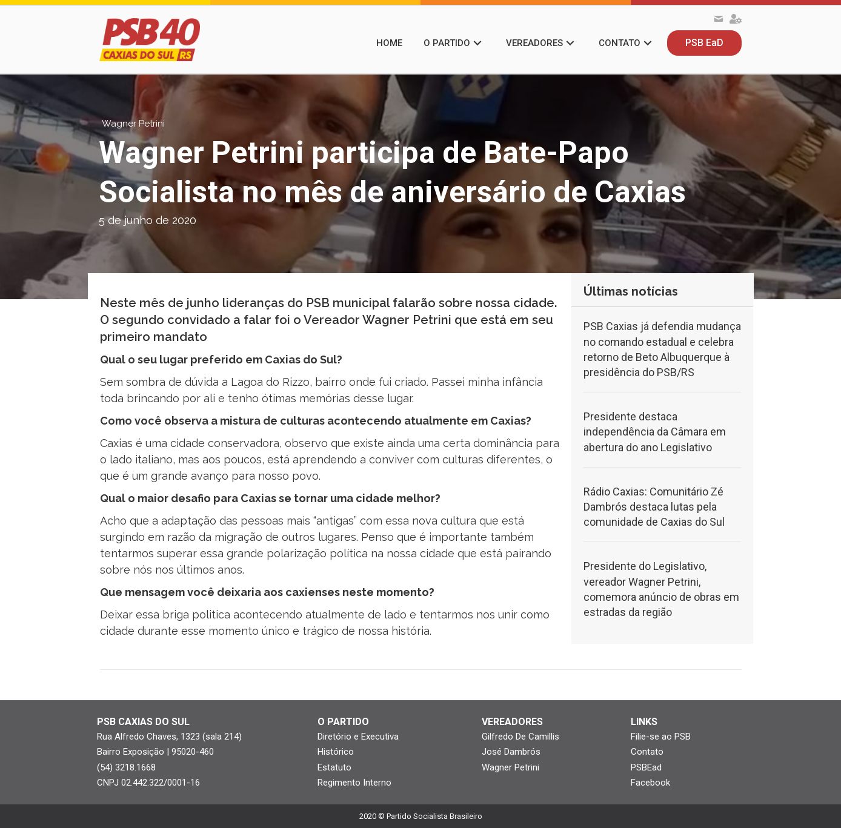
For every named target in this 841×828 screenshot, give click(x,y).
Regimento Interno (354, 782)
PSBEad (646, 767)
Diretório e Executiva (358, 736)
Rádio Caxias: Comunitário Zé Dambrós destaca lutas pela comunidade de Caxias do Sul (654, 506)
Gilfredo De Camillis (520, 736)
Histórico (335, 751)
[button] (477, 43)
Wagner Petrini (510, 767)
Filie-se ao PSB (661, 736)
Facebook (650, 782)
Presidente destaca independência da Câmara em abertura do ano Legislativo (654, 431)
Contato (647, 751)
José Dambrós (511, 751)
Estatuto (334, 767)
